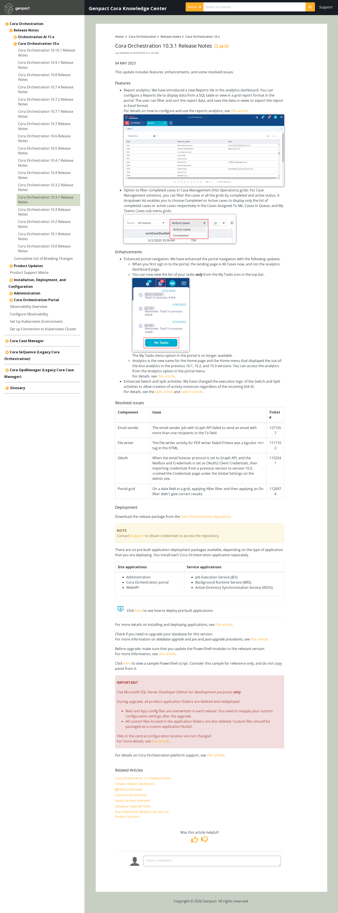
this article (239, 110)
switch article (191, 391)
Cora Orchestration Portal (36, 300)
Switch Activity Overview (132, 801)
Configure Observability (29, 314)
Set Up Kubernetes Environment (36, 321)
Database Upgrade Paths (133, 806)
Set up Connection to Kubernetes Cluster (43, 329)
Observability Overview (28, 306)
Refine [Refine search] (194, 7)
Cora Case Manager (27, 340)
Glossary (17, 387)
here (138, 610)
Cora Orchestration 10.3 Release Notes (143, 778)
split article (164, 391)
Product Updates (28, 265)
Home (119, 36)
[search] (254, 6)
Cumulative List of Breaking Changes (43, 258)
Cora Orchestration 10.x (38, 43)
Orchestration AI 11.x (36, 36)
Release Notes (26, 30)
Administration (27, 293)
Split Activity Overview (131, 795)
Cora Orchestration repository (205, 516)
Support (326, 7)
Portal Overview (128, 789)
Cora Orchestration (26, 23)
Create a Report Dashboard (135, 784)
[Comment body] (212, 861)
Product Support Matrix (29, 272)
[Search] (310, 6)
